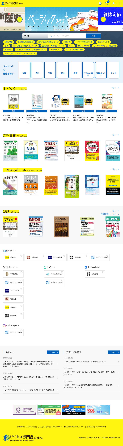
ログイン (100, 3)
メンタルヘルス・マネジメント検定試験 (20, 53)
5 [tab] (63, 29)
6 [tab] (65, 29)
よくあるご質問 (44, 427)
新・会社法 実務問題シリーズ (25, 46)
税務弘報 (35, 257)
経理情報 (78, 257)
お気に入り (113, 3)
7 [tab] (68, 29)
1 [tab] (53, 29)
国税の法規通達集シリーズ (48, 42)
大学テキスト (56, 50)
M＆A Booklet (83, 46)
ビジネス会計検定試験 (74, 50)
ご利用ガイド (57, 427)
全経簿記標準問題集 (25, 42)
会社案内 (90, 427)
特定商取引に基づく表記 (26, 427)
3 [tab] (58, 29)
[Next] (103, 19)
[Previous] (20, 19)
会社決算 (8, 50)
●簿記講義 (9, 42)
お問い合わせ (101, 427)
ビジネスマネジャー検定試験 (105, 46)
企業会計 (13, 257)
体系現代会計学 (103, 42)
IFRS (71, 46)
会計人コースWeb (102, 257)
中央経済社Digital (56, 274)
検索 (93, 36)
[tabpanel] (61, 19)
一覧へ (113, 88)
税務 (6, 46)
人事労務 (67, 42)
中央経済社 (14, 274)
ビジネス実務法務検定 (83, 42)
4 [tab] (61, 29)
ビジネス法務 (57, 257)
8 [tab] (70, 29)
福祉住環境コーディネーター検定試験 (31, 50)
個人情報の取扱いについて (74, 427)
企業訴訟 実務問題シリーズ (53, 46)
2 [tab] (56, 29)
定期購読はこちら (108, 214)
